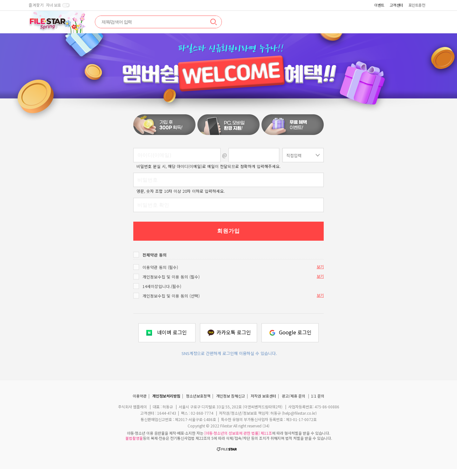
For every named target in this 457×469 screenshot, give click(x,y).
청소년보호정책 (198, 396)
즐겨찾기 (36, 5)
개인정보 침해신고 (230, 396)
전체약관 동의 (154, 255)
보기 (320, 266)
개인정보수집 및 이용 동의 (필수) (171, 277)
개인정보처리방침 (166, 396)
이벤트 (379, 5)
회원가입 (228, 231)
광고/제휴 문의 (293, 396)
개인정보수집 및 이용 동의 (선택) (171, 296)
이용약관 (140, 396)
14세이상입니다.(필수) (161, 286)
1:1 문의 (317, 396)
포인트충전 (416, 5)
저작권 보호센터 (263, 396)
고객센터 (396, 5)
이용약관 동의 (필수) (160, 267)
